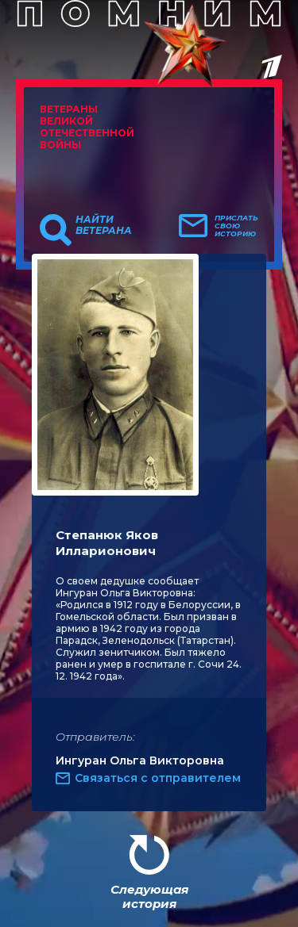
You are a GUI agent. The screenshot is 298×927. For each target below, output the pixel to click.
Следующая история (149, 896)
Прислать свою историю (236, 226)
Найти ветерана (103, 225)
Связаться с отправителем (158, 778)
